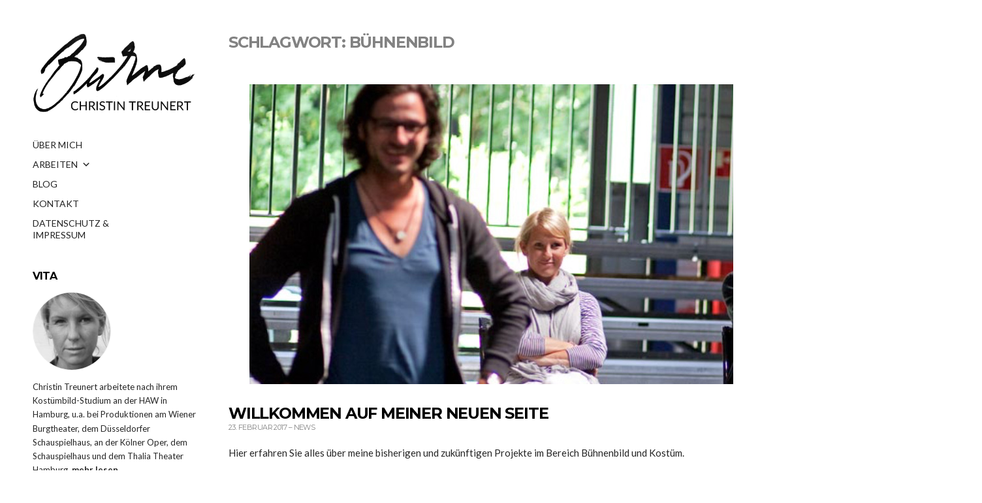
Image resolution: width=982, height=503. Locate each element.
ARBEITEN (62, 164)
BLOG (45, 183)
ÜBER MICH (57, 144)
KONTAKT (56, 203)
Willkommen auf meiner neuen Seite (388, 413)
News (304, 427)
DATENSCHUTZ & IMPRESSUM (71, 227)
